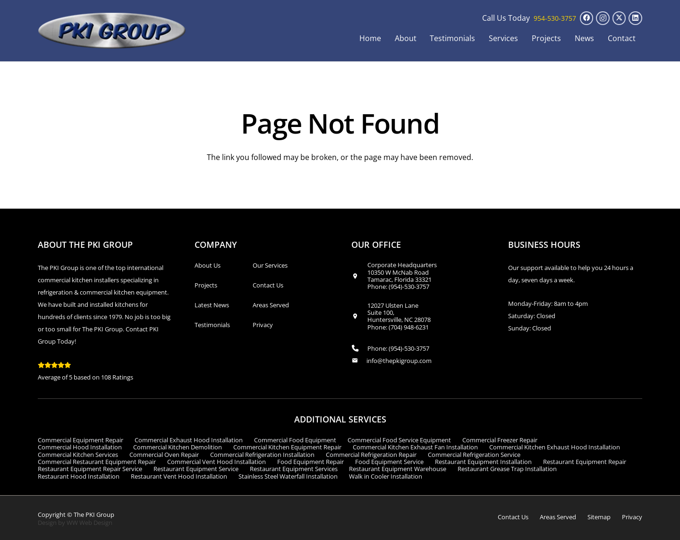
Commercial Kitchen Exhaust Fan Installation (415, 447)
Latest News (212, 305)
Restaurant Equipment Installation (483, 461)
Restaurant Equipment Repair (584, 461)
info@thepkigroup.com (399, 360)
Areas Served (271, 305)
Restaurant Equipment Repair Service (90, 468)
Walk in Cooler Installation (385, 476)
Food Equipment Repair (310, 461)
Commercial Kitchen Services (78, 454)
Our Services (270, 265)
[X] (619, 18)
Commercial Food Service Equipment (399, 440)
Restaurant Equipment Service (195, 468)
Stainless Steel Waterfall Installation (288, 476)
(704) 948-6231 (409, 327)
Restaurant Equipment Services (294, 468)
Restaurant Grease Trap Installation (507, 468)
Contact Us (268, 285)
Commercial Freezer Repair (499, 440)
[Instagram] (603, 18)
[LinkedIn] (635, 18)
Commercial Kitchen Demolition (177, 447)
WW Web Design (89, 522)
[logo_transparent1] (112, 31)
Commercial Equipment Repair (80, 440)
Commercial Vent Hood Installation (216, 461)
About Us (208, 265)
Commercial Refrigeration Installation (262, 454)
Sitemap (599, 517)
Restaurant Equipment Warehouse (397, 468)
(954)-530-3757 (409, 286)
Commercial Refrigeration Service (474, 454)
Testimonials (212, 325)
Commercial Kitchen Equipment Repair (287, 447)
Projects (206, 285)
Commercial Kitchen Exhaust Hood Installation (554, 447)
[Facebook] (587, 18)
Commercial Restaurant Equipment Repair (97, 461)
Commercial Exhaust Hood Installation (189, 440)
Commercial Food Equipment (295, 440)
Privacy (263, 325)
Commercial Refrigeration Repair (371, 454)
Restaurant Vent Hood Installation (179, 476)
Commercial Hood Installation (80, 447)
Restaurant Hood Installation (78, 476)
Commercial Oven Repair (164, 454)
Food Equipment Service (389, 461)
